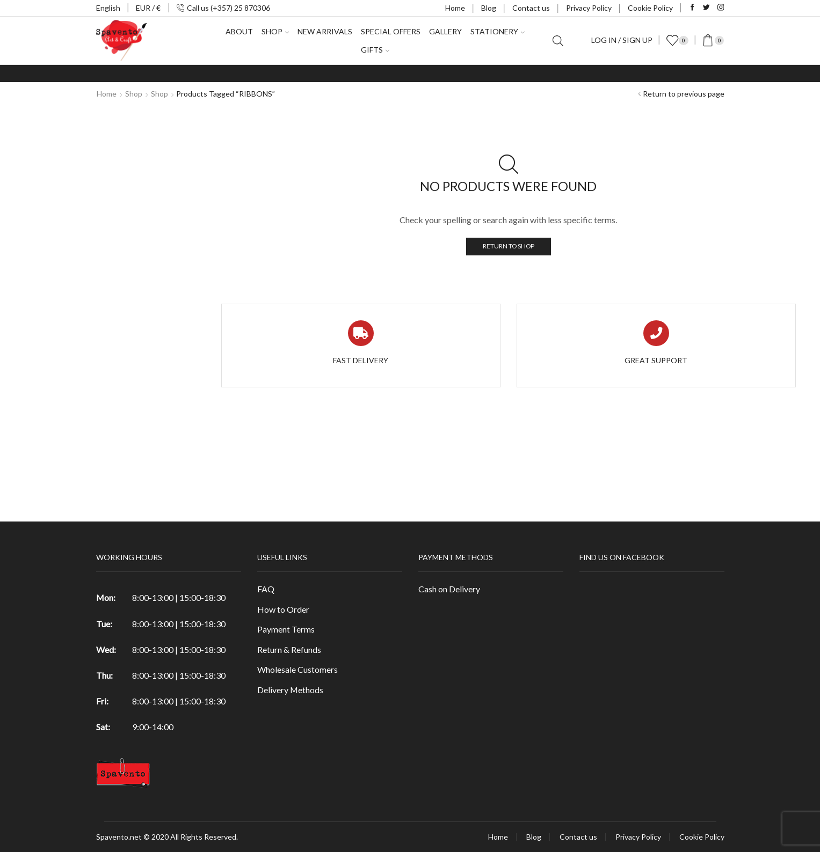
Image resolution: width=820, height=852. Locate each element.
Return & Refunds (289, 649)
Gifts (375, 49)
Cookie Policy (650, 7)
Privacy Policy (589, 7)
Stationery (497, 31)
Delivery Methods (290, 690)
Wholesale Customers (297, 669)
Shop (275, 31)
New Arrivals (324, 31)
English (108, 7)
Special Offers (390, 31)
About (239, 31)
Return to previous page (683, 93)
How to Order (283, 609)
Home (455, 7)
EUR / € (148, 7)
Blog (488, 7)
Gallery (445, 31)
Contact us (531, 7)
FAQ (265, 589)
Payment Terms (286, 629)
